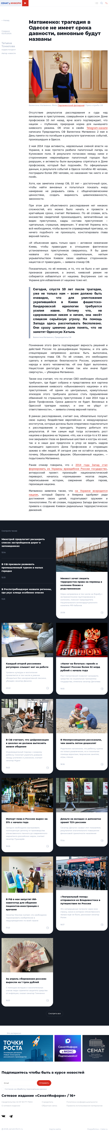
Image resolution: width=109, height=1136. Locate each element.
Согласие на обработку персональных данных (26, 1089)
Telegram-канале (97, 127)
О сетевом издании (11, 1105)
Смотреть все (54, 1013)
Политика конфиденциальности (82, 1102)
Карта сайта (55, 1129)
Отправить (44, 1083)
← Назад (5, 20)
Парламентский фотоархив (71, 105)
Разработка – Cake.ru (97, 1129)
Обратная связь (49, 1105)
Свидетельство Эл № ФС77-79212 (17, 1102)
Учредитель (47, 1102)
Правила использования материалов (84, 1105)
